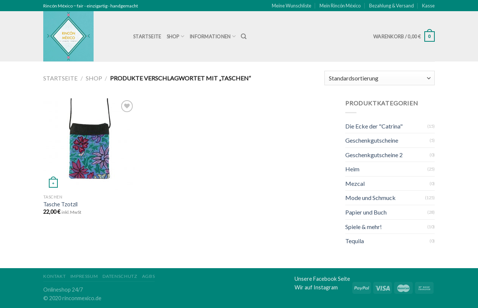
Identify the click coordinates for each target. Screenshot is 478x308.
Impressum (84, 276)
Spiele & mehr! (363, 226)
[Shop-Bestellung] (379, 78)
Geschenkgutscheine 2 (374, 154)
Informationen (212, 36)
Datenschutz (120, 276)
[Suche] (243, 36)
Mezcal (355, 183)
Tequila (354, 240)
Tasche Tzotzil (60, 204)
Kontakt (54, 276)
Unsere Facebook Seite (322, 279)
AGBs (148, 276)
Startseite (147, 36)
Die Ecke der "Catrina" (374, 126)
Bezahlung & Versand (391, 6)
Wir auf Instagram (316, 287)
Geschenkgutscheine (371, 140)
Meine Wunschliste (291, 6)
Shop (175, 36)
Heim (352, 168)
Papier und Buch (366, 212)
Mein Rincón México (340, 6)
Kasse (428, 6)
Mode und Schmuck (370, 197)
